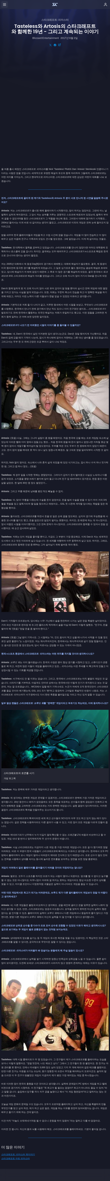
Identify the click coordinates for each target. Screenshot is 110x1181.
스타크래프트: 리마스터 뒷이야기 (18, 1047)
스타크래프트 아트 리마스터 (15, 1051)
